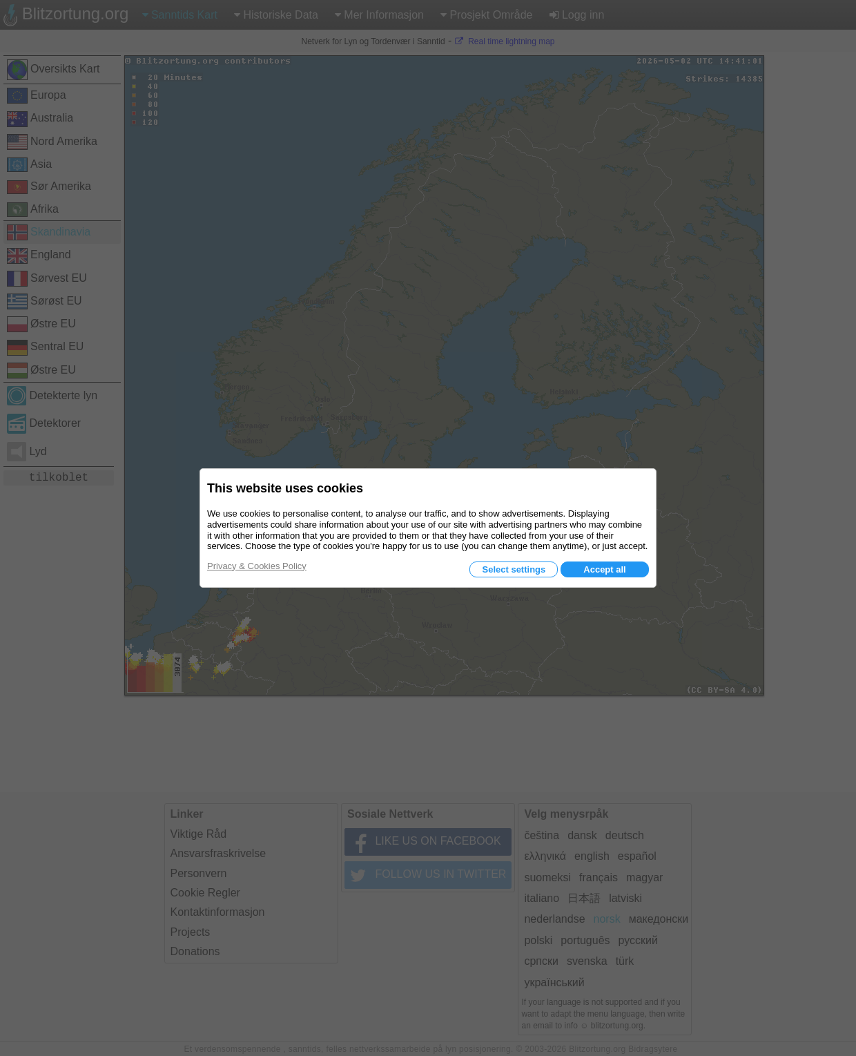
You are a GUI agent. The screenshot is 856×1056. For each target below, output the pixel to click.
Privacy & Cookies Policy (257, 566)
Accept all (604, 569)
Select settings (513, 569)
